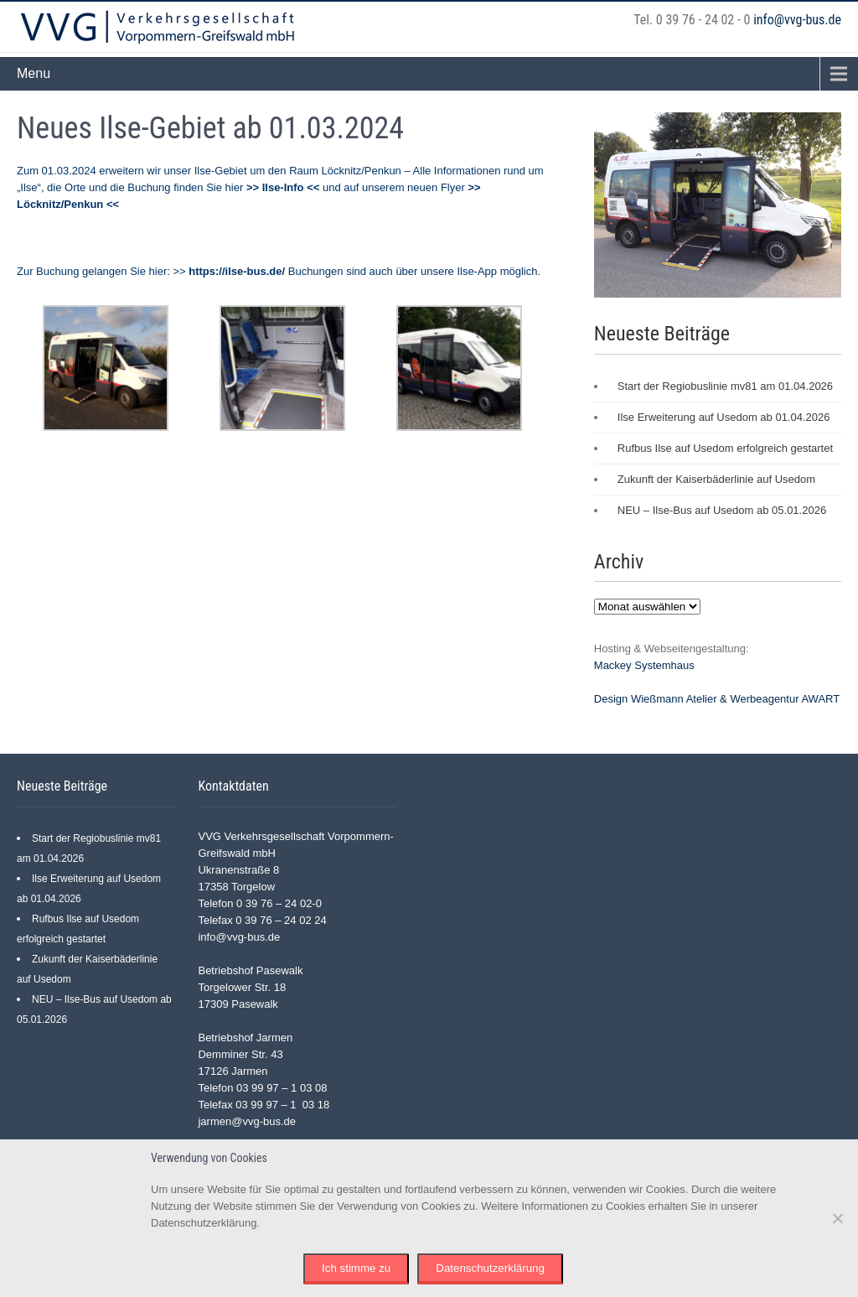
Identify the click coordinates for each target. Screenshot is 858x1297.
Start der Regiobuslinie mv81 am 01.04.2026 (725, 386)
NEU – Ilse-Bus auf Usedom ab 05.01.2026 (722, 510)
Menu (33, 73)
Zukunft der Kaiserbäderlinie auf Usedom (716, 479)
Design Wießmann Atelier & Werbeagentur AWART (717, 699)
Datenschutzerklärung (490, 1268)
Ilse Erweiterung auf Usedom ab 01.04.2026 (724, 417)
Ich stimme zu (356, 1268)
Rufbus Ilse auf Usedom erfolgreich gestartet (725, 448)
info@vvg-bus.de (797, 20)
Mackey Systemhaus (644, 665)
